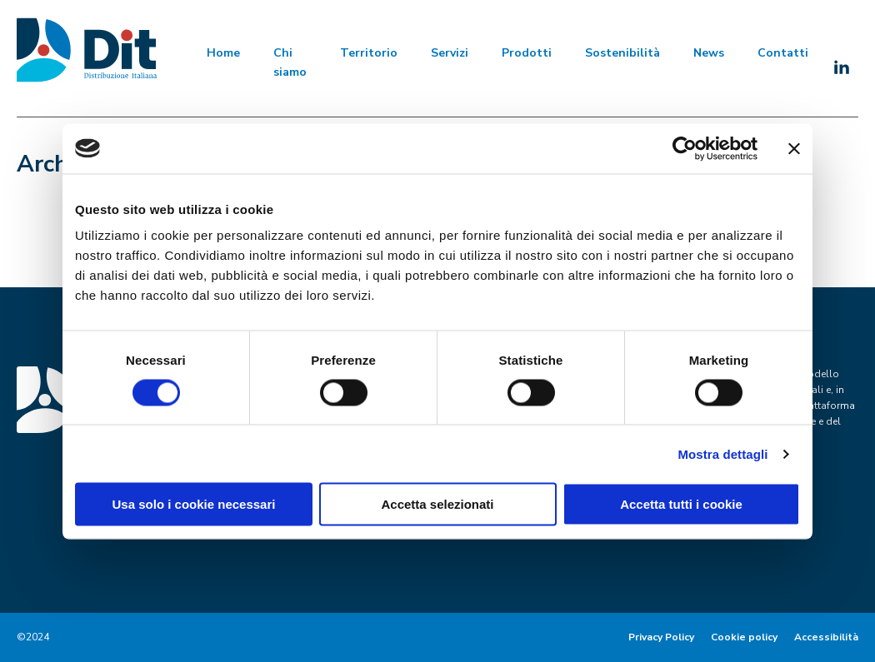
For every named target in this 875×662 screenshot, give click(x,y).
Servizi (449, 53)
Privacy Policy (661, 637)
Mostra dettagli (723, 453)
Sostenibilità (622, 53)
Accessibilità (826, 637)
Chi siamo (290, 62)
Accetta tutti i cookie (681, 504)
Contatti (783, 53)
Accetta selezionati (437, 504)
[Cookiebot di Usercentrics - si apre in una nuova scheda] (685, 148)
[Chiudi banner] (794, 148)
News (708, 53)
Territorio (369, 53)
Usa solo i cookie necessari (194, 504)
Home (223, 53)
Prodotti (527, 53)
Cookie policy (744, 637)
